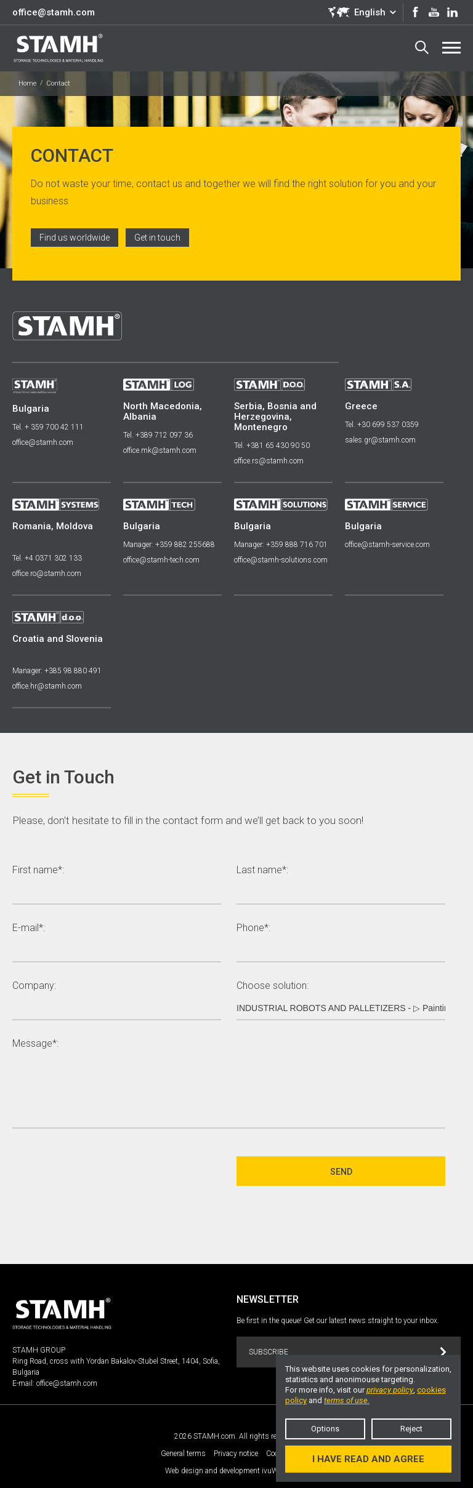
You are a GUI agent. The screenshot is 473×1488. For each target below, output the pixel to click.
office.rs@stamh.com (269, 461)
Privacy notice (236, 1453)
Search (422, 47)
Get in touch (157, 237)
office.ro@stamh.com (46, 573)
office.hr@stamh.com (47, 686)
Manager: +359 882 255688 (169, 544)
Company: (34, 986)
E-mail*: (28, 928)
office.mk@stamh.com (159, 450)
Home (27, 83)
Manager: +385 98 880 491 (57, 670)
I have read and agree (368, 1459)
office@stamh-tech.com (161, 560)
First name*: (38, 870)
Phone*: (253, 928)
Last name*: (262, 870)
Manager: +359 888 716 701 (281, 544)
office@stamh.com (53, 12)
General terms (183, 1453)
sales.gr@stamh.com (380, 440)
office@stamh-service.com (387, 544)
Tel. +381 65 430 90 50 (272, 445)
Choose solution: (272, 986)
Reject (411, 1428)
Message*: (35, 1044)
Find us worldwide (74, 237)
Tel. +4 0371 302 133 (47, 558)
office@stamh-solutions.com (281, 560)
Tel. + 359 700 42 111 (48, 427)
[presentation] (106, 1171)
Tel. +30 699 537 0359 (382, 424)
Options (325, 1428)
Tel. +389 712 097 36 (158, 435)
